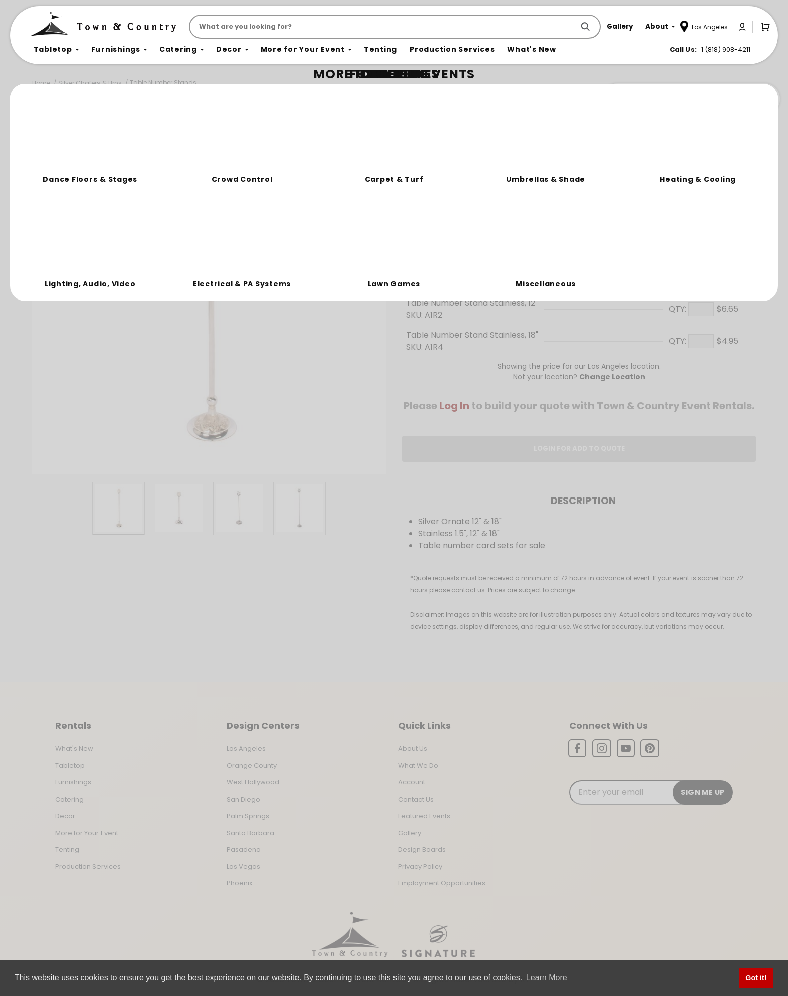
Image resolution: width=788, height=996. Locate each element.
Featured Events (424, 816)
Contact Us (416, 799)
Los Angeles (246, 748)
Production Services (88, 866)
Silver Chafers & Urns (90, 83)
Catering (69, 799)
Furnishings (73, 782)
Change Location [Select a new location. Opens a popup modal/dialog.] (612, 377)
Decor (65, 816)
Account (411, 782)
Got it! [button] (755, 978)
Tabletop (70, 765)
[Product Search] (383, 27)
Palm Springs (248, 816)
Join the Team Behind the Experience (690, 99)
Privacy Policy (420, 866)
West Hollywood (253, 782)
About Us (412, 748)
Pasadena (244, 849)
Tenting (67, 849)
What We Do (418, 765)
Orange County (252, 765)
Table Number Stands (163, 82)
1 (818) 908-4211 (725, 49)
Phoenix (239, 883)
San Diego (243, 799)
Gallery (409, 833)
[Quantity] (701, 213)
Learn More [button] (546, 977)
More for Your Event (86, 833)
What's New (74, 748)
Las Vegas (243, 866)
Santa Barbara (250, 833)
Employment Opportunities (441, 883)
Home (41, 83)
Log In (454, 406)
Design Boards (422, 849)
